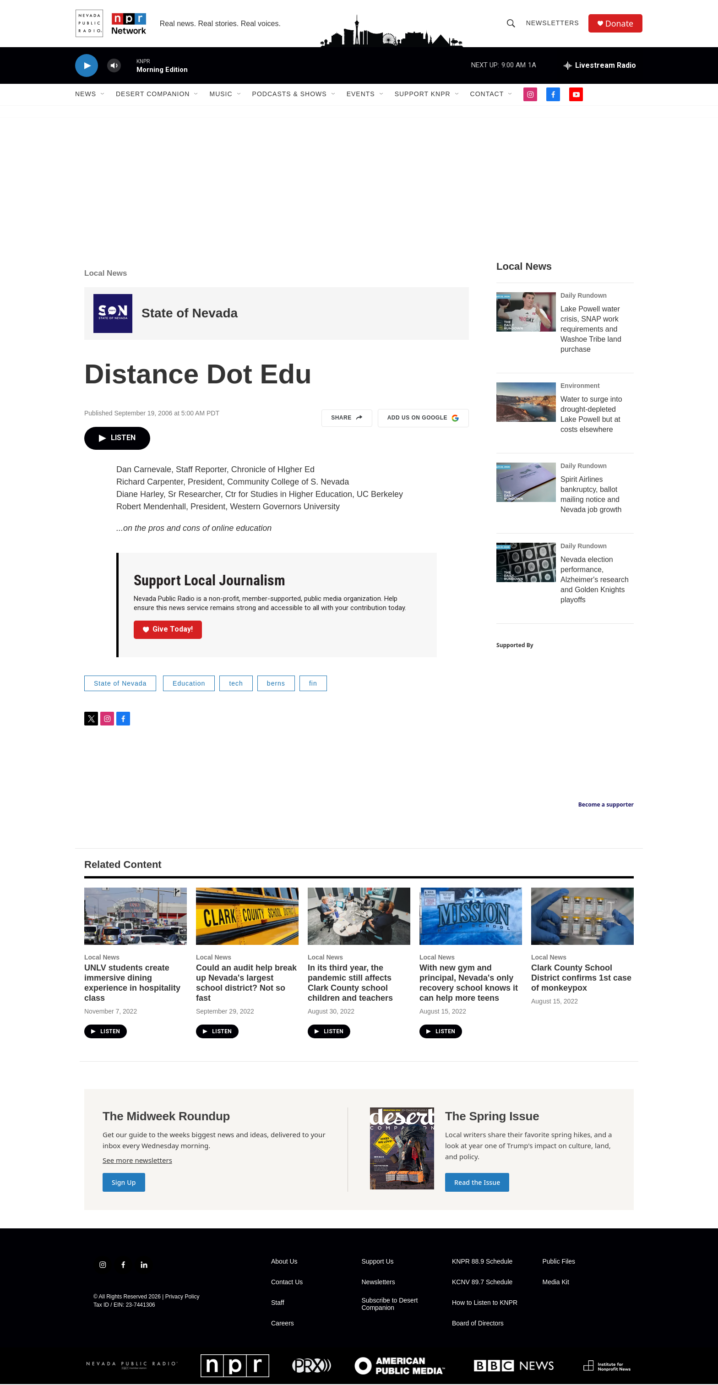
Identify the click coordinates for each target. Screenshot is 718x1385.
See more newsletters (137, 1161)
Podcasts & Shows (289, 95)
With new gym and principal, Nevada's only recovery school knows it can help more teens (468, 983)
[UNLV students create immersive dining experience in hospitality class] (135, 917)
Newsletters (552, 23)
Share (347, 419)
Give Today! (168, 630)
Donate (619, 24)
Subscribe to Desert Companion (390, 1305)
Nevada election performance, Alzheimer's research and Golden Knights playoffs (594, 580)
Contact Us (287, 1283)
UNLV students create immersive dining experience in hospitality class (132, 983)
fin (313, 684)
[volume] (114, 66)
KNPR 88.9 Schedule (482, 1262)
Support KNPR (423, 95)
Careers (282, 1324)
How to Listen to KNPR (484, 1303)
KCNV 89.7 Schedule (482, 1283)
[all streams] (600, 66)
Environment (580, 386)
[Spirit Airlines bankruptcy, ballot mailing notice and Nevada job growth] (526, 483)
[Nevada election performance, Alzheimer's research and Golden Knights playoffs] (526, 563)
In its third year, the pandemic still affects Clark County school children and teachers (350, 983)
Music (220, 95)
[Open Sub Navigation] (103, 95)
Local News (105, 274)
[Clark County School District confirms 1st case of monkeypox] (582, 917)
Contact (487, 95)
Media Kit (556, 1283)
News (85, 95)
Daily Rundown (583, 296)
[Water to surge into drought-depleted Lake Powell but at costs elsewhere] (526, 403)
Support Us (378, 1262)
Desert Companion (153, 95)
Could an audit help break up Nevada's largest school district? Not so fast (246, 983)
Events (361, 95)
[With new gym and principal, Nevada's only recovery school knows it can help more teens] (470, 917)
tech (236, 684)
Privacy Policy (182, 1297)
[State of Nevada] (112, 314)
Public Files (559, 1262)
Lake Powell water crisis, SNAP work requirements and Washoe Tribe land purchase (590, 330)
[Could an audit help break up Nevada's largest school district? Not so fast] (247, 917)
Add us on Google (423, 419)
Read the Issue (477, 1183)
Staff (277, 1303)
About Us (284, 1262)
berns (276, 684)
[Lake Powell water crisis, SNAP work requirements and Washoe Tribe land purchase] (526, 313)
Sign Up (124, 1183)
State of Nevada (189, 314)
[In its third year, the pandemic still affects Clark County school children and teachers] (359, 917)
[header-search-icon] (511, 24)
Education (189, 684)
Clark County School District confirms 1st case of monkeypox (581, 978)
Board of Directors (478, 1324)
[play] (86, 66)
